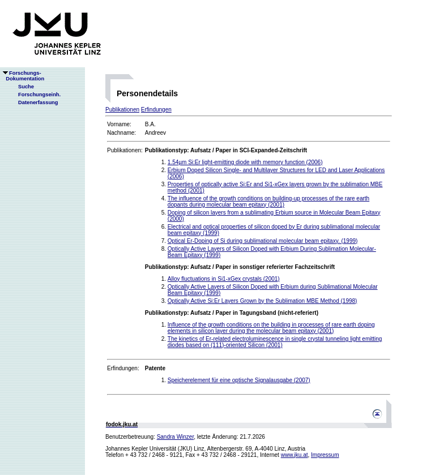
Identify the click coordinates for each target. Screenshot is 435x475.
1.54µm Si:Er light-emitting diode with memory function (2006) (245, 162)
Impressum (325, 455)
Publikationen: (125, 150)
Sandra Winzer (175, 437)
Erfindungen (156, 109)
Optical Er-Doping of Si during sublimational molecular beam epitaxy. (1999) (263, 241)
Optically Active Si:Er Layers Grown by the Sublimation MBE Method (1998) (262, 301)
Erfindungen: (123, 368)
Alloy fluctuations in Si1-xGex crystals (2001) (224, 279)
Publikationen (122, 109)
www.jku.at (294, 455)
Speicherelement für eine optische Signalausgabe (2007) (239, 380)
